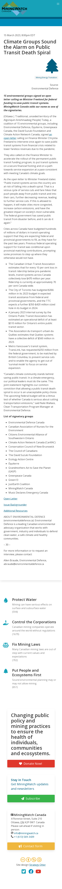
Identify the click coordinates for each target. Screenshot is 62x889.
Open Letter (10, 498)
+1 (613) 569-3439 (24, 836)
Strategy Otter (37, 864)
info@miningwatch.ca (26, 833)
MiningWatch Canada (30, 815)
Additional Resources (16, 510)
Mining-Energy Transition (46, 77)
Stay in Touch (21, 780)
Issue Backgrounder (15, 504)
